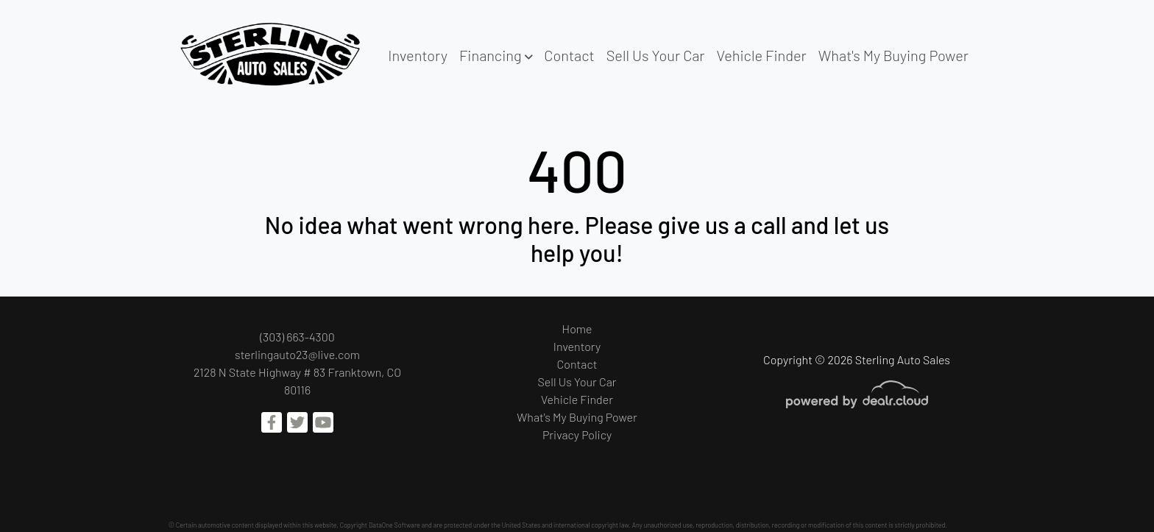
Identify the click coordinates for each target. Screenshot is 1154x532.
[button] (495, 55)
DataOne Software (394, 525)
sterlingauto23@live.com (297, 354)
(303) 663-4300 (297, 337)
